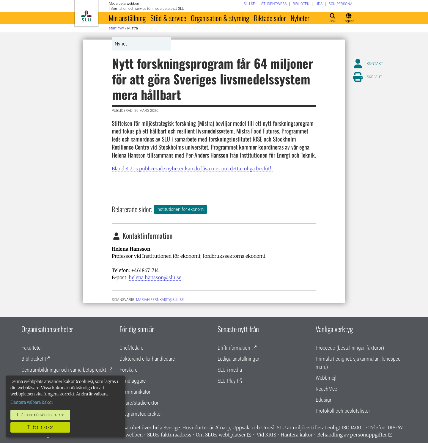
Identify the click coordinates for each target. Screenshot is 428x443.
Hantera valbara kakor (31, 402)
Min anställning (127, 17)
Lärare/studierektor (138, 403)
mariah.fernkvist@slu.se (160, 300)
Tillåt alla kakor (40, 427)
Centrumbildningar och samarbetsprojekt (63, 370)
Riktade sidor (270, 17)
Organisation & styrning (220, 17)
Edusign (324, 400)
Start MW (116, 28)
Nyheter (300, 17)
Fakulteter (31, 348)
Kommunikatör (134, 392)
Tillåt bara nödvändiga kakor (40, 414)
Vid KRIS (266, 435)
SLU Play (227, 381)
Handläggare (132, 381)
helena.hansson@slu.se (155, 277)
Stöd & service (168, 17)
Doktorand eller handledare (147, 359)
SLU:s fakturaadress (169, 435)
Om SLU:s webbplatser (221, 435)
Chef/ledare (131, 348)
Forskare (128, 370)
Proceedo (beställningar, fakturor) (350, 348)
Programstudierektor (140, 414)
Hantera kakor (297, 435)
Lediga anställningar (238, 359)
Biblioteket (32, 359)
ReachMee (326, 389)
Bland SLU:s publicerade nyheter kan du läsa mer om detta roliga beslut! (192, 169)
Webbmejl (326, 378)
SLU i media (230, 370)
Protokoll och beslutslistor (343, 411)
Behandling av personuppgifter (352, 435)
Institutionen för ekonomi (180, 209)
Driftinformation (234, 348)
